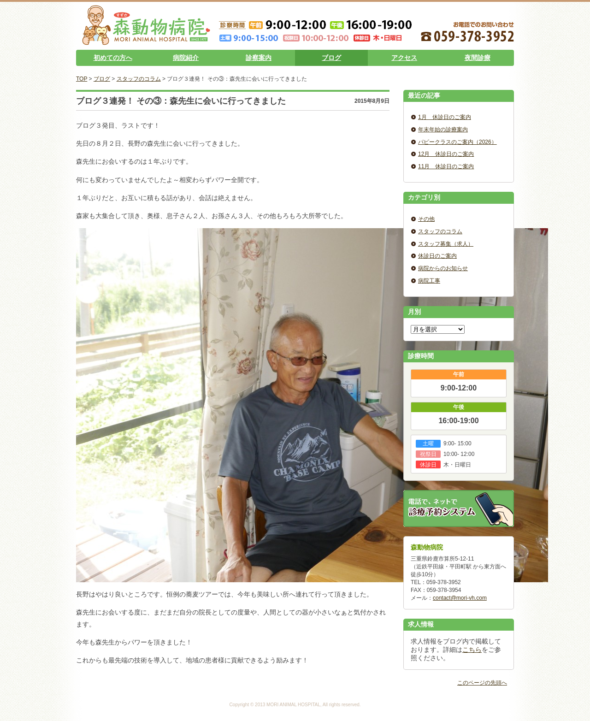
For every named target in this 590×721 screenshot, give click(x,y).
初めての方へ (113, 57)
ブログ (331, 57)
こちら (472, 649)
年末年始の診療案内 (443, 129)
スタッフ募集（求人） (445, 244)
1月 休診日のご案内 (444, 117)
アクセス (404, 57)
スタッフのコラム (139, 79)
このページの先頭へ (482, 683)
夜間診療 (477, 57)
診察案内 (258, 57)
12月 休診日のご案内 (446, 154)
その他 (426, 219)
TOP (81, 79)
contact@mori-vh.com (460, 598)
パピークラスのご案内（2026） (457, 142)
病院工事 (429, 281)
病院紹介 (186, 57)
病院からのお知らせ (443, 268)
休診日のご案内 (437, 256)
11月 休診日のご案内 (446, 166)
